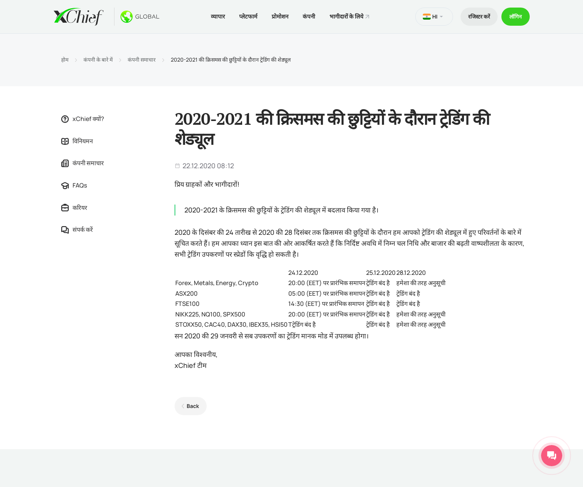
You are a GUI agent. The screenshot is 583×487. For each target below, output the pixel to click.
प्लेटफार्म (248, 16)
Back (193, 405)
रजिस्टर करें (479, 16)
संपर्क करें (77, 229)
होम (64, 59)
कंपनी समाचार (142, 59)
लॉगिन (515, 16)
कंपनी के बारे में (98, 59)
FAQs (74, 185)
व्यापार (218, 16)
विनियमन (77, 141)
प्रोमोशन (280, 16)
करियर (74, 207)
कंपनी (309, 16)
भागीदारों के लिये (346, 16)
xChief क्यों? (82, 119)
